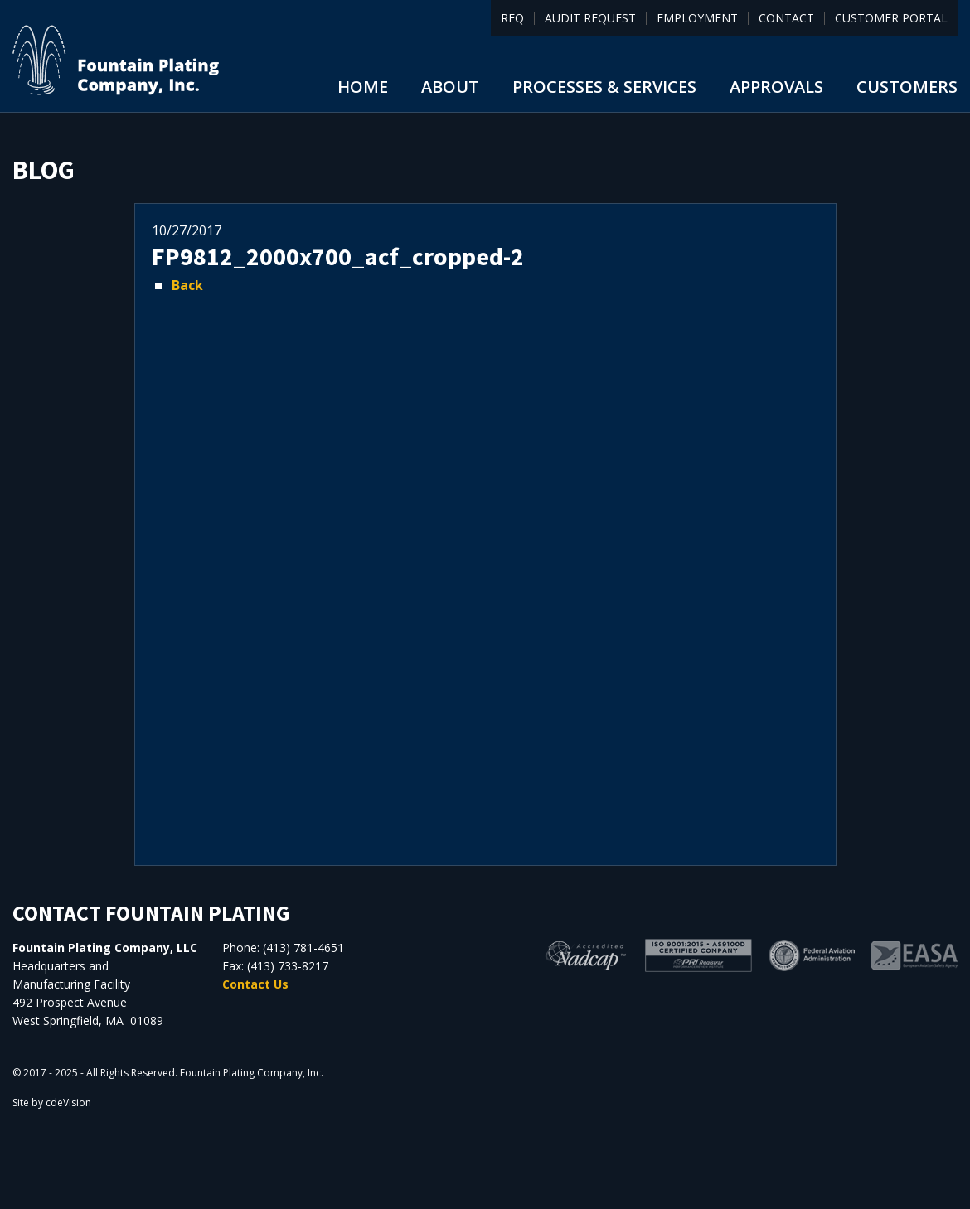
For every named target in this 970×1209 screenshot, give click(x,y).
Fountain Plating (116, 60)
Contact (786, 18)
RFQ (512, 18)
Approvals (776, 86)
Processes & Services (604, 86)
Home (362, 86)
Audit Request (590, 18)
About (450, 86)
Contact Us (255, 984)
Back (187, 285)
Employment (697, 18)
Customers (907, 86)
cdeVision (68, 1102)
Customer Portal (891, 18)
